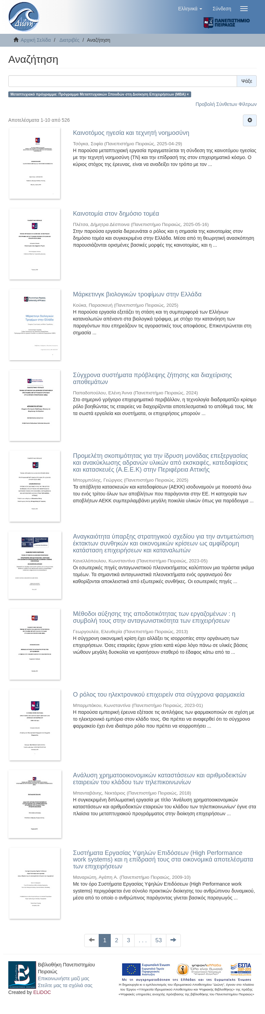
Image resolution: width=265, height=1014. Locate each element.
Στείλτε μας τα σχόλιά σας (65, 985)
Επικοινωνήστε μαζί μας (63, 978)
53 (158, 940)
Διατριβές (69, 40)
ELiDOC (42, 992)
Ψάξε (246, 81)
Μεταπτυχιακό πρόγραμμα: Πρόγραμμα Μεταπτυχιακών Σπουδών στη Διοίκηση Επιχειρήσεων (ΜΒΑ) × (99, 94)
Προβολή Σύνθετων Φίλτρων (226, 104)
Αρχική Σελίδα (36, 40)
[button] (190, 8)
